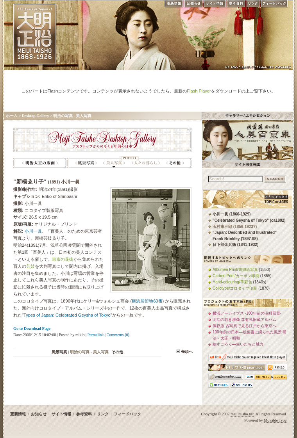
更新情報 (173, 5)
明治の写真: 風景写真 (86, 162)
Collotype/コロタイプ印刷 (235, 288)
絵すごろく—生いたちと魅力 (238, 344)
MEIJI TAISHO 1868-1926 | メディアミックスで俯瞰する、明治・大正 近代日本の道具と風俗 (34, 34)
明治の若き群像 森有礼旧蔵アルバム (244, 319)
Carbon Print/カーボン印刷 (236, 276)
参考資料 (236, 5)
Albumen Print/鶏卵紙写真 (235, 269)
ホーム (12, 116)
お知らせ (193, 5)
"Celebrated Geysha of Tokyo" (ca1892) (249, 220)
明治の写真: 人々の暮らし (145, 162)
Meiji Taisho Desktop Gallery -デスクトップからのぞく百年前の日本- (102, 140)
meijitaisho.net (242, 414)
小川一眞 (33, 231)
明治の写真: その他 (175, 162)
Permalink (96, 335)
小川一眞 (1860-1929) (231, 214)
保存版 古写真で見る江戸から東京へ (244, 326)
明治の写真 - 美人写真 (72, 116)
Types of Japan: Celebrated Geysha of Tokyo (67, 315)
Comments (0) (118, 335)
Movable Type (275, 420)
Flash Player (199, 91)
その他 (117, 352)
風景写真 (59, 352)
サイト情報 (214, 5)
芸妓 (30, 266)
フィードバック (274, 5)
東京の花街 (62, 259)
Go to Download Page (31, 328)
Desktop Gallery (35, 116)
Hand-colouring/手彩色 (232, 282)
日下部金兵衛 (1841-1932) (235, 244)
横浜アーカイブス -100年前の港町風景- (247, 313)
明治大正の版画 (40, 162)
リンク (253, 5)
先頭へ (187, 351)
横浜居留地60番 (147, 301)
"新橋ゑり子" (46, 182)
